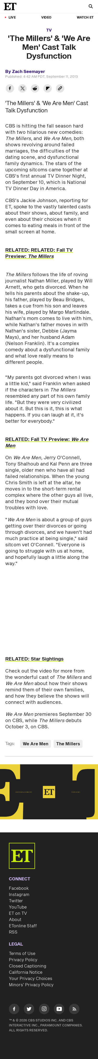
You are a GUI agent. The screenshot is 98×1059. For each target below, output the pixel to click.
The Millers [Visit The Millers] (68, 744)
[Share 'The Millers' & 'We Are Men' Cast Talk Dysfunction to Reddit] (35, 89)
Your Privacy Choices (30, 979)
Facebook (19, 888)
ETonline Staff (23, 926)
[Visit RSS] (74, 1010)
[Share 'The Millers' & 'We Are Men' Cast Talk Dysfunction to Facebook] (10, 89)
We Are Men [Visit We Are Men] (35, 744)
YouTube (18, 907)
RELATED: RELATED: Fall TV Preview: (39, 253)
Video (46, 17)
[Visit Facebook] (14, 1010)
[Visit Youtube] (59, 1010)
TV (49, 30)
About (15, 920)
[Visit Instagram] (44, 1010)
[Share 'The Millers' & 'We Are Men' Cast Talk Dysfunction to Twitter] (22, 89)
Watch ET (85, 17)
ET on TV (18, 913)
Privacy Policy (23, 960)
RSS (13, 932)
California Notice (25, 972)
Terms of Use (22, 954)
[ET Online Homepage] (12, 6)
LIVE (12, 17)
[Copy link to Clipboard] (60, 89)
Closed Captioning (27, 966)
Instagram (19, 895)
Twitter (16, 901)
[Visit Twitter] (29, 1010)
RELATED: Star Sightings (34, 659)
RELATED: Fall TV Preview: (46, 442)
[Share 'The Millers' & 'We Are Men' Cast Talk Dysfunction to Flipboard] (47, 89)
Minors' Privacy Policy (31, 985)
